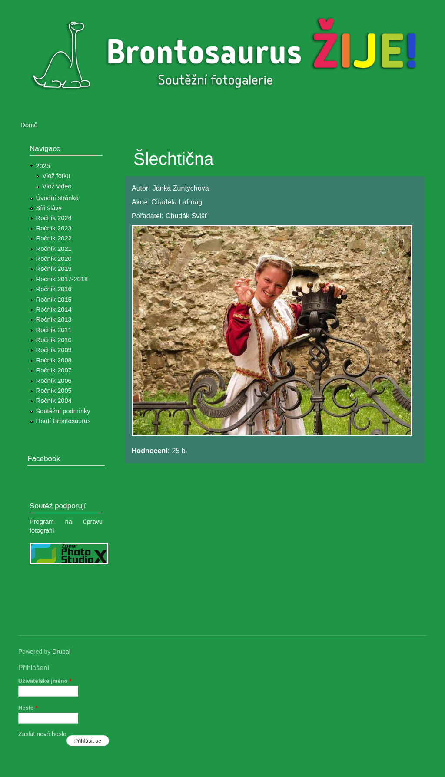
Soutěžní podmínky (63, 411)
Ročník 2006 (54, 380)
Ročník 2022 (54, 238)
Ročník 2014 (54, 309)
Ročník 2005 (54, 390)
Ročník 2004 (54, 400)
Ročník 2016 (54, 289)
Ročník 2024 (54, 217)
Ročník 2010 (54, 339)
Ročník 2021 (54, 248)
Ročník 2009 (54, 349)
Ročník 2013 (54, 319)
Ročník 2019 (54, 268)
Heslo (28, 708)
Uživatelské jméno (45, 681)
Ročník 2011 (54, 329)
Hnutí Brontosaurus (63, 421)
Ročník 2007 (54, 370)
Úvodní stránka (57, 197)
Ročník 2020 (54, 258)
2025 (43, 165)
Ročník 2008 (54, 360)
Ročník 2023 (54, 228)
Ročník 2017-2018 (62, 279)
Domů (29, 125)
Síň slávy (49, 207)
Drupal (61, 652)
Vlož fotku (56, 175)
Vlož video (56, 186)
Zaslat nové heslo (42, 734)
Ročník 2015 (54, 299)
